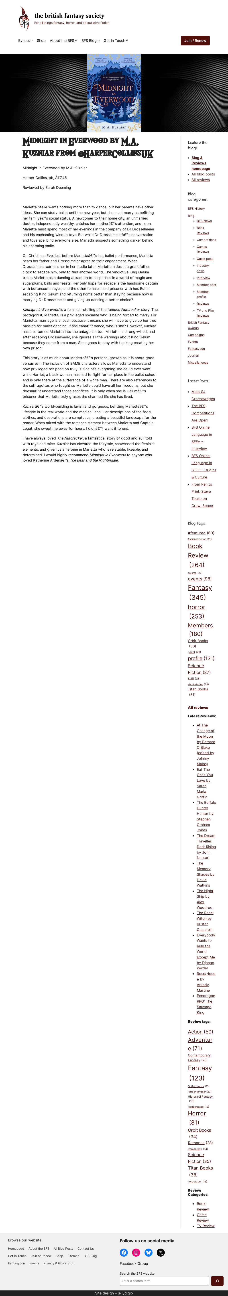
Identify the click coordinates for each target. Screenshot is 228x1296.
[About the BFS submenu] (76, 40)
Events (24, 40)
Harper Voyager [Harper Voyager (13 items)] (199, 1092)
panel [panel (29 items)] (194, 652)
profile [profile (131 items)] (201, 658)
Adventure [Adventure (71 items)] (200, 1044)
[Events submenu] (32, 40)
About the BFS (62, 40)
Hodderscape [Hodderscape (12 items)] (198, 1107)
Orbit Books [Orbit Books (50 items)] (198, 644)
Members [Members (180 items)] (200, 630)
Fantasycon (196, 348)
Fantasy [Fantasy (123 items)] (200, 1073)
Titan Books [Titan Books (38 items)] (200, 1171)
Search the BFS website (137, 1273)
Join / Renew (195, 40)
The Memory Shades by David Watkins (205, 874)
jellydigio (125, 1293)
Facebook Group (134, 1263)
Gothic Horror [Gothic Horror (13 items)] (199, 1086)
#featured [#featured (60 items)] (201, 533)
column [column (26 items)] (195, 573)
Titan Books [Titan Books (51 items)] (198, 692)
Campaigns (196, 335)
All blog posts (203, 174)
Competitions (206, 240)
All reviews (200, 179)
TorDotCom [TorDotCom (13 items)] (197, 1182)
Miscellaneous (198, 362)
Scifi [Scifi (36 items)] (194, 678)
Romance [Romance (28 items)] (200, 1143)
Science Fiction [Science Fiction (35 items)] (199, 1158)
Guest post (205, 258)
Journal (193, 355)
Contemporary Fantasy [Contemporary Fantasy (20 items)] (199, 1058)
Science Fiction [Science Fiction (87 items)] (199, 669)
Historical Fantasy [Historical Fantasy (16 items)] (200, 1099)
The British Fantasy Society (69, 15)
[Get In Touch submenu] (127, 40)
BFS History (196, 208)
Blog (191, 216)
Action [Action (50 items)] (200, 1032)
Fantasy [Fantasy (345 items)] (200, 593)
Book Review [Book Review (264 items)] (198, 556)
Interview (203, 278)
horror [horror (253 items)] (196, 612)
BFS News (204, 221)
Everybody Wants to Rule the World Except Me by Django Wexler (206, 951)
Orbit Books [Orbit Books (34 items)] (199, 1134)
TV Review (206, 1226)
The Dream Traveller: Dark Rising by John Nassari (206, 846)
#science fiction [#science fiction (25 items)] (200, 539)
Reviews (203, 303)
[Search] (217, 1281)
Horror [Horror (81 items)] (197, 1118)
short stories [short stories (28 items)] (198, 685)
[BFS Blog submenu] (99, 40)
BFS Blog (89, 40)
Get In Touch (114, 40)
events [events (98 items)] (200, 578)
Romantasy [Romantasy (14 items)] (198, 1149)
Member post (206, 285)
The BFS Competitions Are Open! (202, 413)
